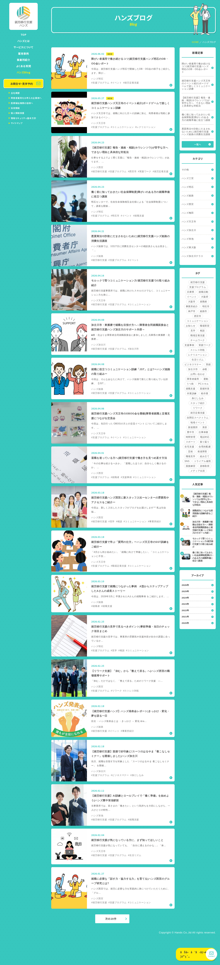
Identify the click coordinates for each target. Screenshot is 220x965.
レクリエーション (197, 355)
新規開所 (193, 427)
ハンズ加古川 (189, 230)
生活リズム (198, 359)
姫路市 (203, 311)
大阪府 (204, 297)
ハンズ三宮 (188, 178)
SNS (186, 461)
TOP (23, 34)
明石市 (205, 306)
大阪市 (191, 301)
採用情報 (15, 108)
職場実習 (204, 326)
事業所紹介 (23, 60)
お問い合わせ (197, 374)
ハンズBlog (23, 72)
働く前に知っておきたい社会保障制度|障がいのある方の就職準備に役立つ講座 (196, 117)
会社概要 (15, 92)
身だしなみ (198, 398)
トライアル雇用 (202, 461)
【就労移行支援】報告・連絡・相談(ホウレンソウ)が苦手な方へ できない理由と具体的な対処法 (196, 101)
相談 (202, 330)
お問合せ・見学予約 (21, 83)
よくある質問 (23, 66)
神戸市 (191, 311)
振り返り (204, 442)
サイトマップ (17, 123)
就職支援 (190, 388)
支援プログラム (197, 287)
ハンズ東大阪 (189, 247)
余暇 (204, 369)
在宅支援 (189, 446)
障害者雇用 (193, 379)
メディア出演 (197, 471)
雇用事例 (23, 53)
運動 (205, 379)
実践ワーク (205, 345)
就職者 (203, 301)
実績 (208, 364)
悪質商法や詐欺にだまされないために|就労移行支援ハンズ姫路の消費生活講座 (196, 131)
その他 (185, 169)
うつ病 (190, 384)
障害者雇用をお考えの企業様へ (26, 97)
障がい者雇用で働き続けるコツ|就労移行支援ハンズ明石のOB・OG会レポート (196, 67)
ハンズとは (23, 41)
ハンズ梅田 (188, 213)
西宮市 (197, 316)
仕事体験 (203, 432)
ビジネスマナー (193, 364)
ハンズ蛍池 (188, 239)
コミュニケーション (197, 321)
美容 (204, 427)
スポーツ (190, 442)
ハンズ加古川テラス (192, 256)
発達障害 (202, 451)
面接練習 (190, 466)
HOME (195, 42)
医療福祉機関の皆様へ (22, 103)
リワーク (197, 408)
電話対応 (204, 437)
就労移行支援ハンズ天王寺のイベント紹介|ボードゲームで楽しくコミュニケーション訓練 (196, 85)
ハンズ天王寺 (189, 221)
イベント (192, 297)
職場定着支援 (197, 335)
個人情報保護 (17, 113)
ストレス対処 (197, 350)
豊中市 (190, 432)
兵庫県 (190, 292)
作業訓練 (192, 393)
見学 (193, 330)
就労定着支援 (197, 413)
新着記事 (197, 52)
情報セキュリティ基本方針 (23, 118)
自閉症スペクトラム (197, 417)
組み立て (204, 456)
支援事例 (189, 345)
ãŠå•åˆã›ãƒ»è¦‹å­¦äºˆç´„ (195, 954)
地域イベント (197, 422)
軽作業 (204, 393)
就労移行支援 (197, 282)
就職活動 (203, 292)
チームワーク (197, 340)
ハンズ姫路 (188, 195)
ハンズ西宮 (188, 204)
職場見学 (190, 456)
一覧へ (197, 144)
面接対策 (204, 388)
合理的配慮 (205, 446)
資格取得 (204, 466)
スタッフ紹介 (197, 403)
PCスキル (203, 384)
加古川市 (193, 369)
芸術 (190, 451)
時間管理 (190, 437)
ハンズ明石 (188, 187)
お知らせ (190, 326)
